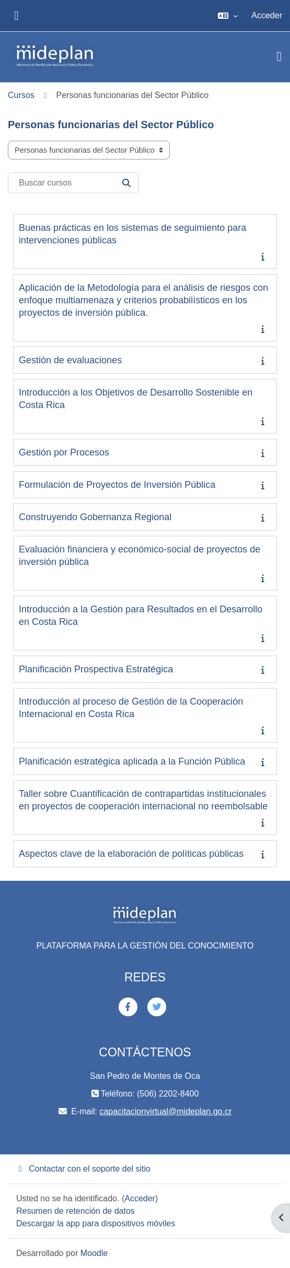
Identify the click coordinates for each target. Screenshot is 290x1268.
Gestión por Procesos (64, 452)
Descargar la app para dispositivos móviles (95, 1223)
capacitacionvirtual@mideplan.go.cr (165, 1111)
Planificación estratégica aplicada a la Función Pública (132, 761)
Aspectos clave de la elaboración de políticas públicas (131, 853)
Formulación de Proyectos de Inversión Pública (117, 484)
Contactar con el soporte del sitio (83, 1168)
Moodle (94, 1253)
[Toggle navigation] (279, 57)
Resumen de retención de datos (75, 1211)
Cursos (21, 95)
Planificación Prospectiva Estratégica (96, 669)
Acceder (266, 15)
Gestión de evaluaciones (70, 360)
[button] (227, 15)
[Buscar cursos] (73, 183)
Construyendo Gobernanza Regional (95, 517)
